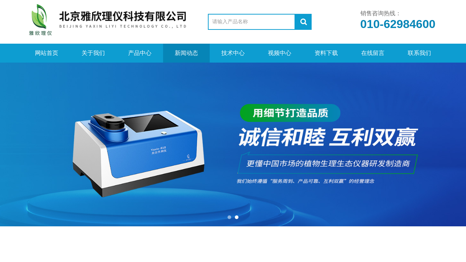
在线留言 (372, 53)
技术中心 (233, 53)
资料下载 (326, 53)
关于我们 (93, 53)
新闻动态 (186, 53)
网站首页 (46, 53)
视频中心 (279, 53)
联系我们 (419, 53)
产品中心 (139, 53)
